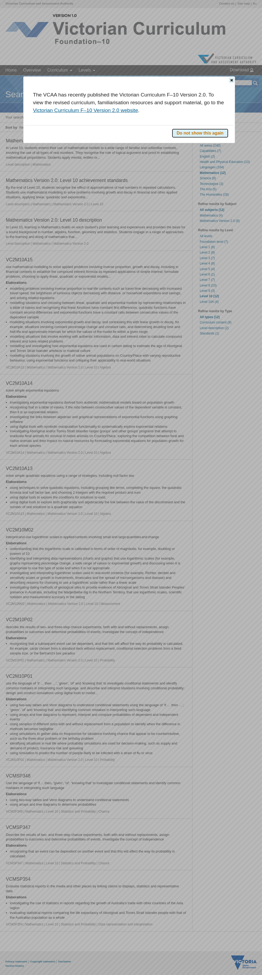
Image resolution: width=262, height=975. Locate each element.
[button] (231, 80)
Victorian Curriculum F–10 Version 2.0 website (85, 110)
